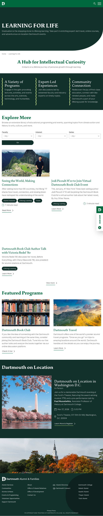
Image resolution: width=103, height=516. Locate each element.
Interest (38, 132)
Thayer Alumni (83, 495)
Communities (6, 488)
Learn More (56, 209)
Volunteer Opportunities (11, 498)
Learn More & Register (64, 424)
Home (4, 54)
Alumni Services (7, 485)
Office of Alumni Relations (36, 488)
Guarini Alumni (83, 492)
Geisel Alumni (83, 488)
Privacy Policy (51, 510)
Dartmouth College (85, 485)
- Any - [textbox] (6, 136)
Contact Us (31, 495)
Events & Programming (10, 495)
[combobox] (18, 136)
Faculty (5, 132)
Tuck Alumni (82, 498)
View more (50, 283)
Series (71, 132)
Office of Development (35, 492)
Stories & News (7, 492)
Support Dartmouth (9, 502)
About (29, 485)
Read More (6, 210)
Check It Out (7, 351)
